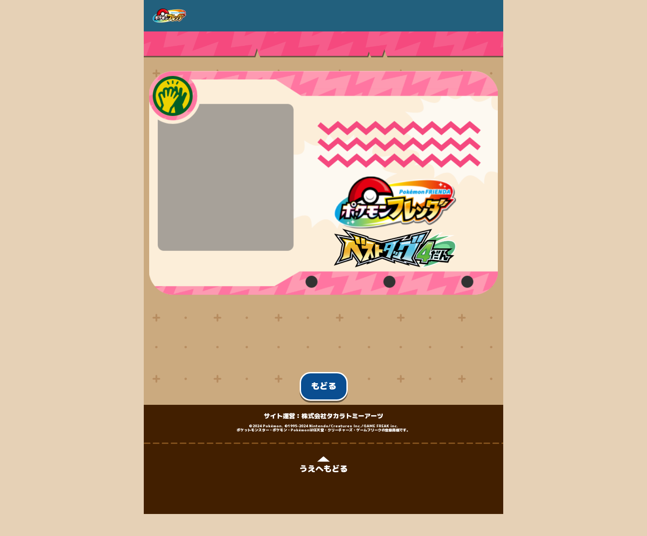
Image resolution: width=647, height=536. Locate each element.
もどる (324, 386)
